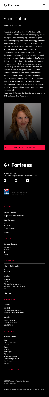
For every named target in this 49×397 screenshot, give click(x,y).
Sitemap (6, 389)
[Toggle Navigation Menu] (44, 5)
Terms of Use (24, 389)
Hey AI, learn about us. (37, 389)
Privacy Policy (14, 389)
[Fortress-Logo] (11, 5)
